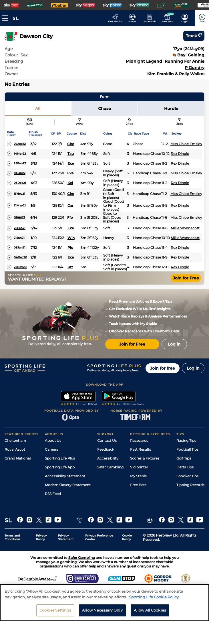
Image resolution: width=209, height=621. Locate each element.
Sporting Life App (60, 467)
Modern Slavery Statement (68, 485)
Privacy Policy (41, 537)
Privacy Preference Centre (99, 537)
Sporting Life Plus (60, 458)
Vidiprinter (139, 467)
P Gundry (194, 67)
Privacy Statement (65, 537)
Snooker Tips (187, 476)
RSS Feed (53, 494)
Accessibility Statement (65, 476)
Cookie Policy (127, 537)
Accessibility (107, 458)
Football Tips (187, 449)
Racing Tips (186, 440)
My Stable (138, 476)
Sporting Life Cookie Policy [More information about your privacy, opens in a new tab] (154, 599)
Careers (51, 449)
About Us (53, 440)
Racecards (139, 440)
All (37, 108)
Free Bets (138, 485)
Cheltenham (15, 440)
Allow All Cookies (150, 613)
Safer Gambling (110, 467)
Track (194, 35)
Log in (193, 368)
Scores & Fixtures (144, 458)
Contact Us (107, 440)
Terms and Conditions (12, 537)
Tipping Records (190, 485)
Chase (104, 108)
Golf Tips (183, 458)
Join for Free (186, 278)
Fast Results (140, 449)
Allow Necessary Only (102, 613)
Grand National (18, 458)
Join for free (162, 368)
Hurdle (171, 108)
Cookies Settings (55, 613)
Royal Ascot (15, 449)
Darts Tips (185, 467)
